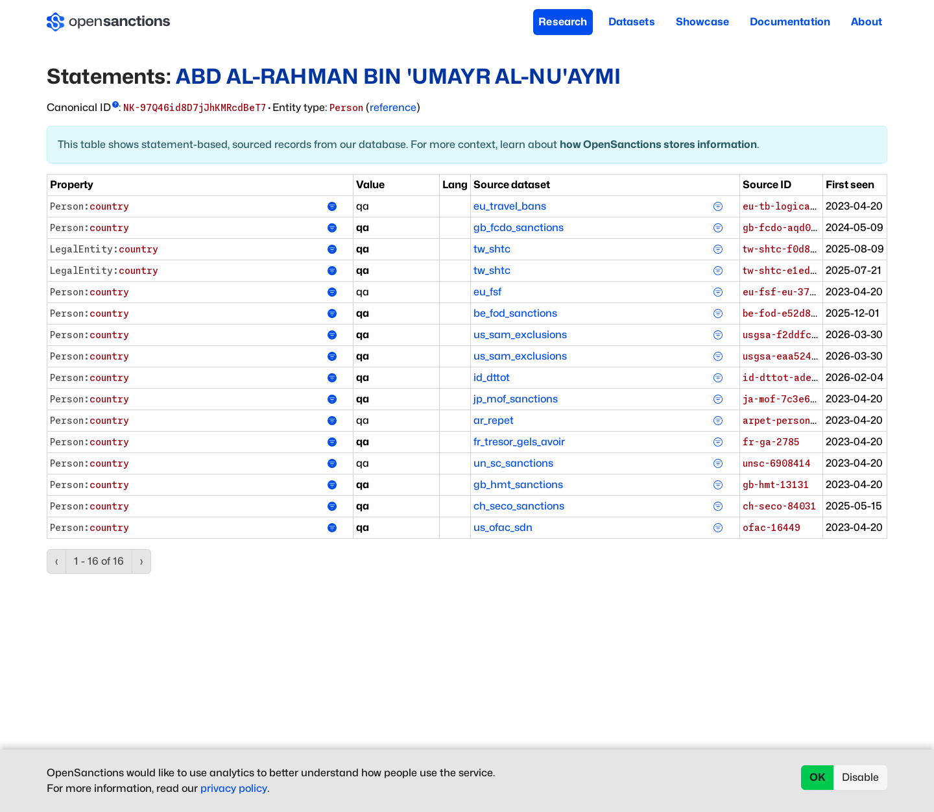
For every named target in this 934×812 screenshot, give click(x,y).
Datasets (631, 22)
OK (817, 777)
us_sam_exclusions (520, 334)
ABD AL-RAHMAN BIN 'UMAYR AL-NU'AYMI (398, 76)
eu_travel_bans (509, 206)
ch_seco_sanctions (518, 506)
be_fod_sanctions (515, 313)
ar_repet (493, 420)
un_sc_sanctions (513, 463)
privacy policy (233, 788)
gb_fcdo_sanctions (518, 227)
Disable (860, 777)
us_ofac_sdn (503, 527)
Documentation (790, 22)
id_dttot (491, 377)
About (866, 22)
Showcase (702, 22)
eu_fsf (487, 292)
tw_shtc (491, 249)
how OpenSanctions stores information (658, 144)
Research (562, 22)
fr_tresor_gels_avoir (519, 442)
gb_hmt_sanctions (518, 484)
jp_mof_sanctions (515, 399)
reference (393, 107)
